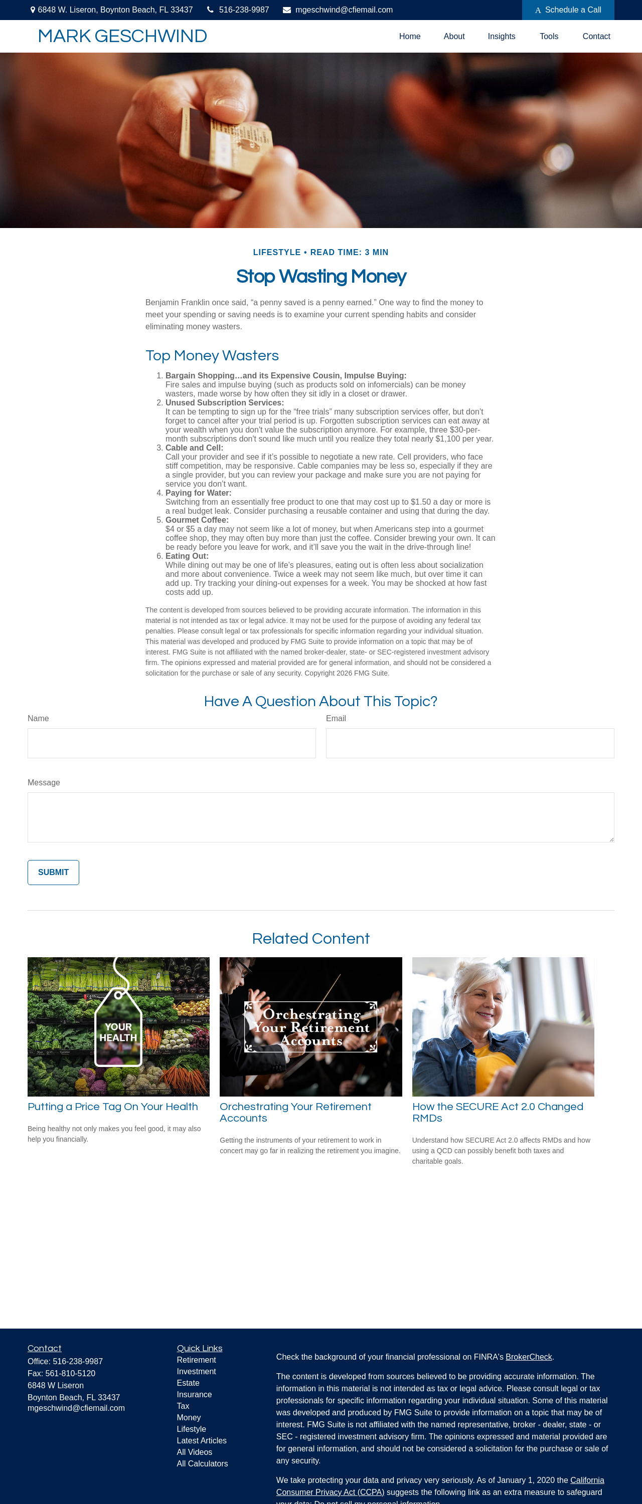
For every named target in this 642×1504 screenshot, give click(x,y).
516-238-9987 (237, 10)
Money (189, 1417)
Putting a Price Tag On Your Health (113, 1107)
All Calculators (202, 1463)
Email (336, 718)
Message (44, 782)
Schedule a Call (568, 10)
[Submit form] (53, 872)
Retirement (196, 1360)
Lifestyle (192, 1429)
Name (38, 718)
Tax (183, 1406)
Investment (196, 1371)
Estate (188, 1383)
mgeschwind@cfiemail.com (337, 10)
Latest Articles (202, 1440)
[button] (410, 36)
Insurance (194, 1394)
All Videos (195, 1452)
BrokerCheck (529, 1357)
